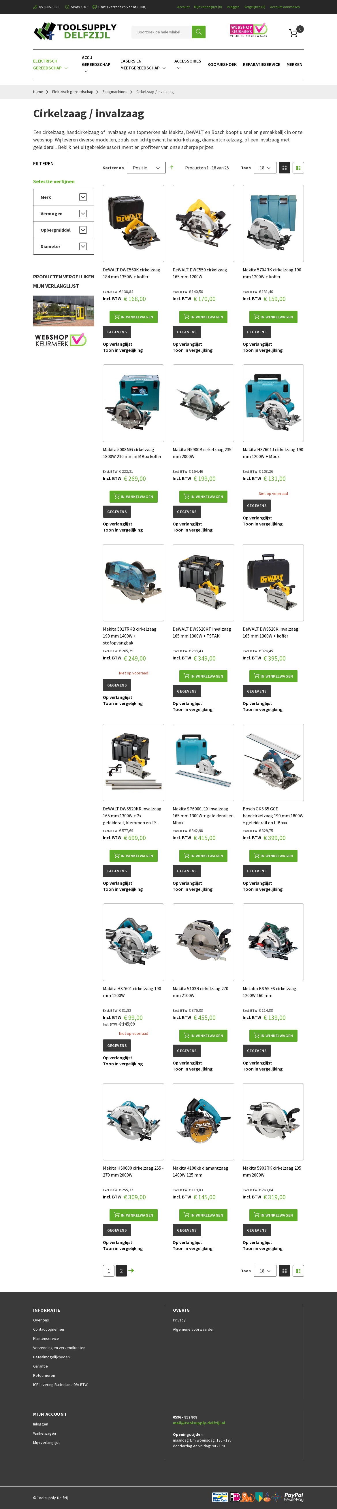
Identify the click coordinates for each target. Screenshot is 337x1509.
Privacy (179, 1320)
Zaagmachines (114, 91)
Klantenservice (46, 1338)
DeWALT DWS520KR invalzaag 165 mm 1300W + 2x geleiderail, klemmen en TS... (132, 815)
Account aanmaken (285, 7)
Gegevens (117, 331)
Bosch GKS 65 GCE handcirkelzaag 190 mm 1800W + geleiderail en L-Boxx (273, 815)
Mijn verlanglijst (208, 7)
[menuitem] (55, 64)
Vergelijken (254, 7)
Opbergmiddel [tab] (56, 230)
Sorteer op (113, 168)
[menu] (168, 64)
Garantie (40, 1366)
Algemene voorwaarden (193, 1329)
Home (38, 91)
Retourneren (44, 1375)
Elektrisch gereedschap (72, 91)
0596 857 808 (49, 7)
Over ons (41, 1320)
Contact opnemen (48, 1329)
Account (183, 7)
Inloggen (233, 7)
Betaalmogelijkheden (51, 1356)
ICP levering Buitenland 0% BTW (60, 1384)
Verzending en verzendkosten (59, 1347)
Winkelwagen (44, 1433)
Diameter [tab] (50, 246)
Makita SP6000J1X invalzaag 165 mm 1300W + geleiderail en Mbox (203, 815)
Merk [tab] (46, 197)
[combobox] (161, 32)
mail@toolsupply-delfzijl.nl (199, 1422)
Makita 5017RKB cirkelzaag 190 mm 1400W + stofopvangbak (130, 636)
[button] (117, 344)
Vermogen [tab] (52, 213)
